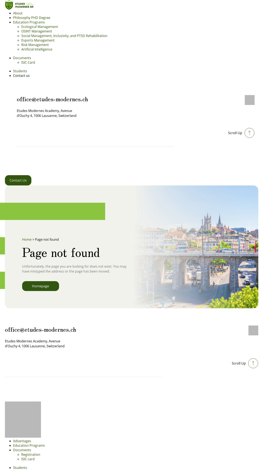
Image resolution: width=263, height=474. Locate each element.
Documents (22, 58)
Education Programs (29, 22)
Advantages (22, 441)
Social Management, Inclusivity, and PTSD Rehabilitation (64, 35)
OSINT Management (36, 31)
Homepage (40, 286)
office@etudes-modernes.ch (52, 98)
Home (27, 239)
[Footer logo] (23, 436)
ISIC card (28, 459)
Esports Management (38, 40)
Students (20, 71)
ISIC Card (28, 62)
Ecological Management (39, 26)
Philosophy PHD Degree (31, 17)
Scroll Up (235, 133)
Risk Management (35, 45)
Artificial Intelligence (36, 49)
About (18, 13)
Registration (30, 454)
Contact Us (18, 180)
